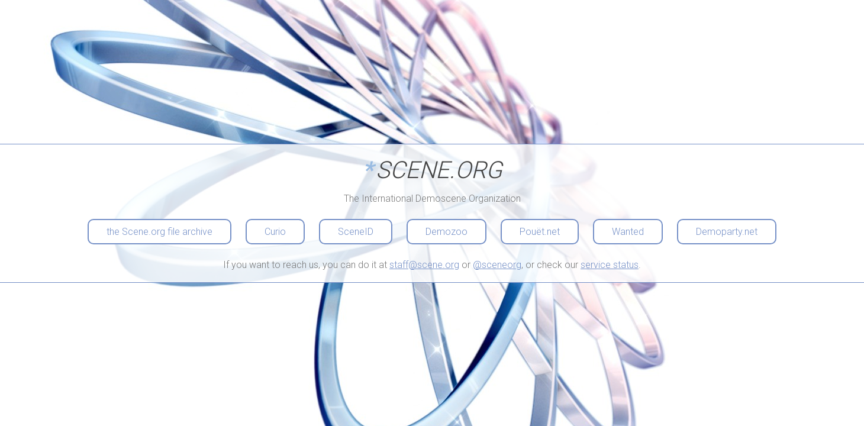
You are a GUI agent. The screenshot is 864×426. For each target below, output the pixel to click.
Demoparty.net (726, 231)
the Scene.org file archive (159, 231)
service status (610, 264)
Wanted (628, 231)
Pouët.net (540, 231)
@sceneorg (497, 264)
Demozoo (446, 231)
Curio (275, 231)
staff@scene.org (424, 264)
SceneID (355, 231)
